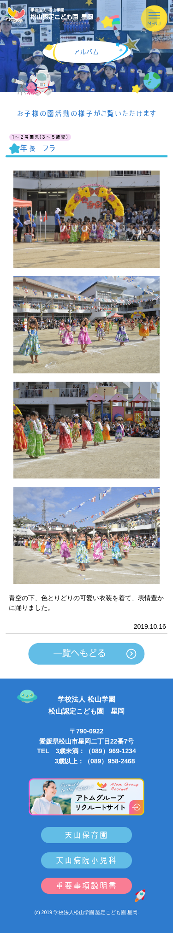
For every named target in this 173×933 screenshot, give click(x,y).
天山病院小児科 (86, 860)
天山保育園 (86, 835)
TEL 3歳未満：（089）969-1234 (86, 751)
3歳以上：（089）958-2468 (86, 761)
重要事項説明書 (86, 886)
